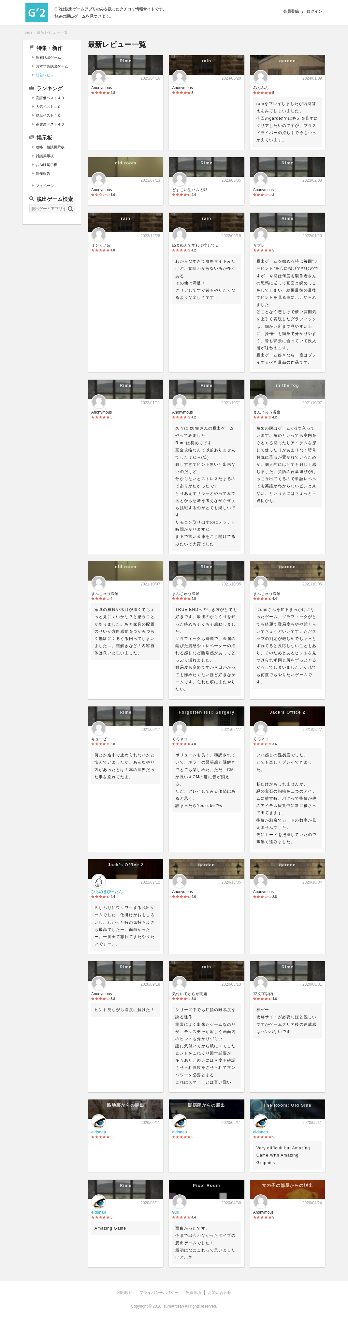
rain (206, 60)
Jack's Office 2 (287, 712)
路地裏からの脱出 (125, 1105)
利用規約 (125, 1292)
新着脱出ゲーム (48, 57)
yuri (175, 1212)
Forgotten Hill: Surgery (206, 712)
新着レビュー (46, 75)
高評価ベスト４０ (50, 98)
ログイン (314, 11)
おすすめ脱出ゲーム (52, 66)
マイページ (45, 186)
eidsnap (98, 1132)
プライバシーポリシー (159, 1292)
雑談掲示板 (45, 156)
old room (126, 162)
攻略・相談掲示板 (50, 147)
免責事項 (193, 1292)
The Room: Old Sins (288, 1105)
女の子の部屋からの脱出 (287, 1185)
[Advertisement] (52, 329)
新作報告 (43, 173)
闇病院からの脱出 (206, 1105)
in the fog (287, 385)
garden (287, 60)
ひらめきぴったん (107, 891)
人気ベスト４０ (48, 107)
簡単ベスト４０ (48, 115)
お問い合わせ (219, 1292)
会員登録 (291, 11)
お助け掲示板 (46, 165)
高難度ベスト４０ (50, 124)
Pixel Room (206, 1185)
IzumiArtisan (173, 1306)
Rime (126, 60)
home (27, 32)
